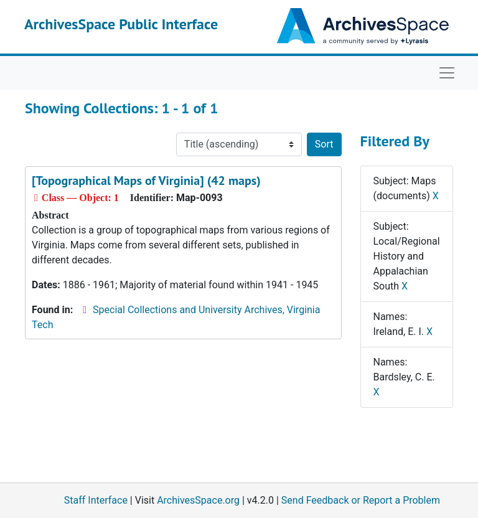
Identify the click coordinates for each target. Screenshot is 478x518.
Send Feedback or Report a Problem (360, 500)
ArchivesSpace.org (198, 500)
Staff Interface (96, 500)
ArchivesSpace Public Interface (121, 24)
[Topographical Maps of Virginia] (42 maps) (146, 180)
